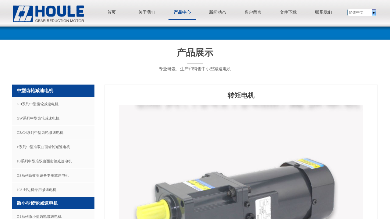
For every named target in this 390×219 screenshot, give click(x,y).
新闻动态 (217, 12)
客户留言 (252, 12)
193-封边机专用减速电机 (36, 190)
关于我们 (146, 12)
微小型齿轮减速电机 (37, 203)
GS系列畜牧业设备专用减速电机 (43, 175)
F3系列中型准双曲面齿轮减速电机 (44, 161)
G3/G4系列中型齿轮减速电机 (40, 132)
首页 (111, 12)
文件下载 (288, 12)
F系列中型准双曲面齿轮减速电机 (43, 147)
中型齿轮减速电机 (35, 90)
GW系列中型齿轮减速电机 (38, 118)
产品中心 (182, 12)
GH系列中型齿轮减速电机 (37, 104)
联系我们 (323, 12)
